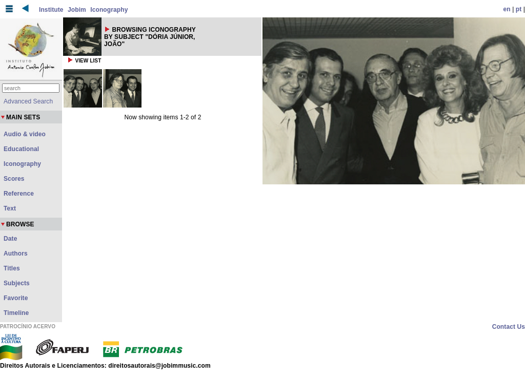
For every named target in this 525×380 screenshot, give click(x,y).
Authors (16, 253)
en (507, 9)
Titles (12, 268)
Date (10, 238)
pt (519, 9)
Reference (19, 193)
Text (10, 208)
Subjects (17, 283)
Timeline (16, 312)
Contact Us (508, 326)
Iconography (109, 9)
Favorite (16, 298)
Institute (51, 9)
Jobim (77, 9)
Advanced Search (28, 101)
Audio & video (25, 134)
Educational (21, 149)
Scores (14, 178)
